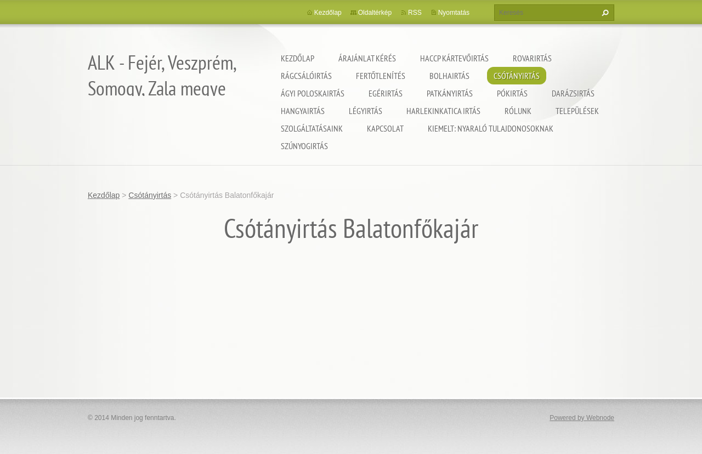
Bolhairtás (449, 75)
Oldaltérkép (375, 12)
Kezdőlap (297, 58)
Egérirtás (386, 93)
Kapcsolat (385, 128)
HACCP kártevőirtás (454, 58)
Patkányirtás (450, 93)
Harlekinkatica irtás (443, 110)
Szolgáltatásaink (312, 128)
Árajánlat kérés (367, 58)
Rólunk (518, 110)
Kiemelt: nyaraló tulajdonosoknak (490, 128)
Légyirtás (365, 110)
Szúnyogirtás (304, 145)
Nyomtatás (453, 12)
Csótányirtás (517, 75)
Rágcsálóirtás (306, 75)
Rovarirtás (532, 58)
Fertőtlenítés (380, 75)
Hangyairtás (303, 110)
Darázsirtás (573, 93)
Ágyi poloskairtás (312, 93)
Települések (577, 110)
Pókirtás (512, 93)
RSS (415, 12)
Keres (604, 12)
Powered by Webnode (582, 418)
